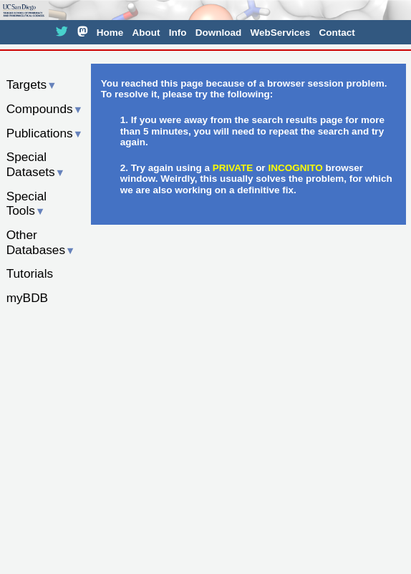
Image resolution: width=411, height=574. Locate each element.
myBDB (27, 298)
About (146, 32)
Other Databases (41, 242)
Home (110, 32)
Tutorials (30, 273)
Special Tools (26, 203)
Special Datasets (35, 164)
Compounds (44, 109)
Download (218, 32)
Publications (44, 133)
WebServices (280, 32)
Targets (31, 84)
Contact (336, 32)
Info (178, 32)
